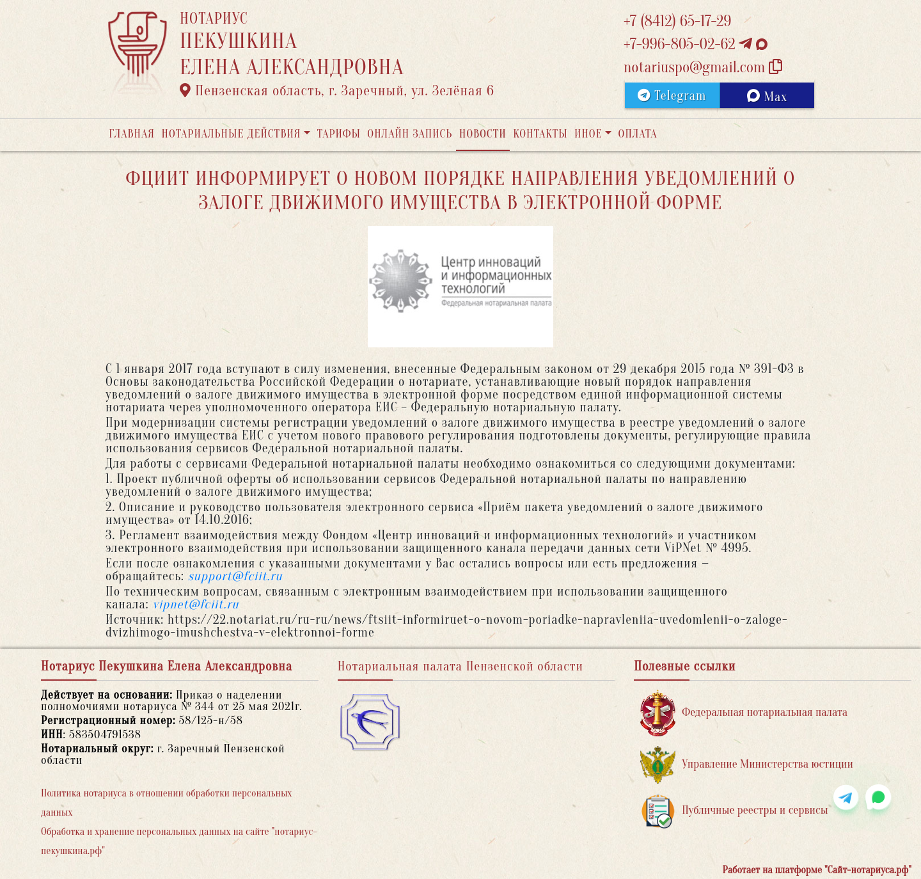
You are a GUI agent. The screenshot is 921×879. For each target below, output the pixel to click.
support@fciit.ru (235, 576)
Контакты (540, 134)
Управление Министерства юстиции (746, 765)
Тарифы (339, 134)
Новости (483, 134)
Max (767, 96)
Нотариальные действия (231, 134)
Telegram (672, 95)
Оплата (637, 134)
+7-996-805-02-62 (695, 44)
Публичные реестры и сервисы (734, 810)
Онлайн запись (409, 134)
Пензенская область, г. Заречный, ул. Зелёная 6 (337, 91)
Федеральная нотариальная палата (743, 713)
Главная (132, 134)
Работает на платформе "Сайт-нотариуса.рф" (817, 870)
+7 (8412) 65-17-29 (677, 21)
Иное (588, 134)
